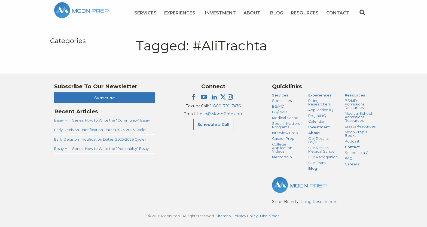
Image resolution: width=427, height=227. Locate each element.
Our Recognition (323, 157)
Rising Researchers (319, 102)
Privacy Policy (245, 216)
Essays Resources (360, 126)
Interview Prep (285, 133)
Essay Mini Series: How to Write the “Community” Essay (102, 120)
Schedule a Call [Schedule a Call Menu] (213, 124)
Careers (352, 164)
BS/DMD (279, 112)
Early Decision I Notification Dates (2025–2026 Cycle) (100, 139)
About (314, 133)
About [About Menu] (251, 13)
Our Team (317, 163)
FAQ (349, 158)
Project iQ (317, 115)
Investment (220, 13)
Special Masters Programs (286, 125)
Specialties (282, 100)
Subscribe (104, 97)
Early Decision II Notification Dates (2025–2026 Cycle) (100, 130)
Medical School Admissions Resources (358, 117)
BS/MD (278, 106)
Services (280, 95)
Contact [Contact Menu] (337, 13)
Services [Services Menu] (145, 13)
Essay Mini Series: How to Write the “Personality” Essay (101, 148)
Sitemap (223, 216)
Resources (355, 95)
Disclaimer (269, 216)
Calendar (316, 121)
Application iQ (320, 110)
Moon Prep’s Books (356, 134)
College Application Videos (282, 147)
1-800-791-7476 (225, 106)
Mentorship (282, 157)
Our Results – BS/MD (319, 140)
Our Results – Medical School (321, 149)
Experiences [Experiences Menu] (179, 13)
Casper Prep (283, 138)
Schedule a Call (358, 152)
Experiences (320, 95)
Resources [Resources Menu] (305, 13)
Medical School (285, 118)
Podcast (352, 141)
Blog (276, 13)
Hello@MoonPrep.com (220, 113)
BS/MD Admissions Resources (354, 104)
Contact (352, 147)
